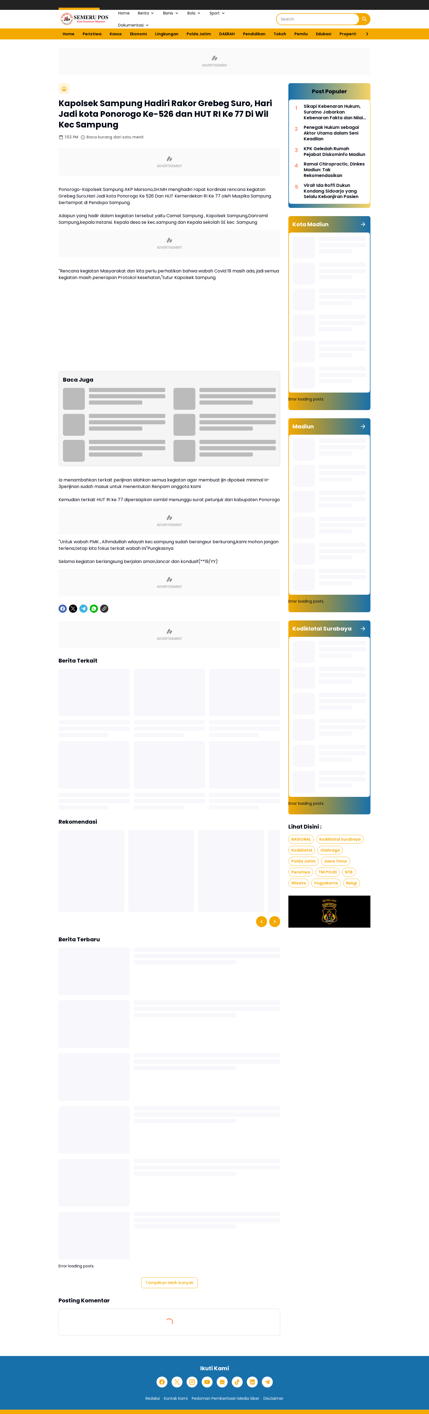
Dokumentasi (134, 25)
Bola (194, 13)
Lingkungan (166, 34)
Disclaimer (273, 1398)
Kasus (116, 34)
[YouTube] (207, 1382)
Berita (146, 13)
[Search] (318, 19)
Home (124, 13)
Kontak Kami (176, 1398)
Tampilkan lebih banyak (169, 1282)
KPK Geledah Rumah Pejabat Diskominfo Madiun (334, 152)
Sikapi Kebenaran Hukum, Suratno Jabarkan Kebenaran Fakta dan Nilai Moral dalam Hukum (333, 112)
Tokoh (280, 34)
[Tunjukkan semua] (363, 224)
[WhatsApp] (94, 609)
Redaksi (153, 1398)
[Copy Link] (104, 609)
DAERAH (227, 34)
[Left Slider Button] (261, 921)
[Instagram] (192, 1382)
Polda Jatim (199, 34)
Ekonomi (138, 34)
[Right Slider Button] (365, 33)
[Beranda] (64, 88)
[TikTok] (237, 1382)
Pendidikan (254, 34)
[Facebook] (63, 609)
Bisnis (171, 13)
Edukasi (323, 34)
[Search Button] (364, 19)
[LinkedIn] (252, 1382)
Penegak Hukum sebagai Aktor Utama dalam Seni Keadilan (331, 133)
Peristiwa (92, 34)
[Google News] (222, 1382)
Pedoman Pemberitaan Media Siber (225, 1398)
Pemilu (301, 34)
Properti (348, 34)
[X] (73, 609)
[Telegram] (83, 609)
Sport (218, 13)
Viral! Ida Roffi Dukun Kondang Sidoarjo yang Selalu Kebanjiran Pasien (331, 191)
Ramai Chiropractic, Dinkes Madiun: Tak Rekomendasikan (334, 169)
